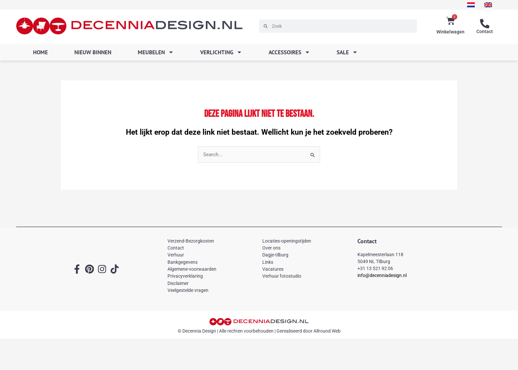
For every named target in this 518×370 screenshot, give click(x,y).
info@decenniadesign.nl (382, 275)
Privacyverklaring (185, 276)
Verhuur (175, 255)
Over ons (271, 248)
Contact (484, 31)
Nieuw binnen (92, 52)
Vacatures (272, 269)
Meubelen (156, 52)
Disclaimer (178, 283)
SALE (347, 52)
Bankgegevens (182, 262)
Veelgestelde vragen (187, 290)
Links (267, 262)
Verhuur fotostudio (281, 276)
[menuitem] (469, 5)
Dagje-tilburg (275, 255)
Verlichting (221, 52)
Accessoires (289, 52)
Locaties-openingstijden (286, 241)
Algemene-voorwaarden (191, 269)
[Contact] (484, 23)
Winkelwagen (450, 31)
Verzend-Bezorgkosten (190, 241)
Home (40, 52)
